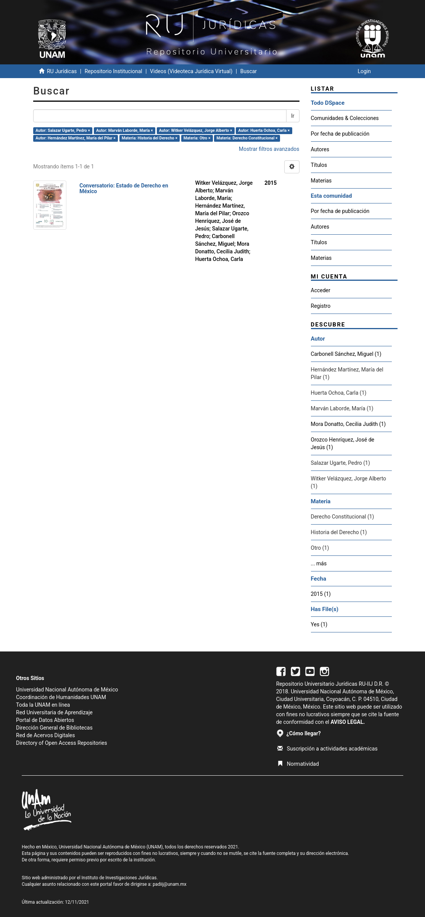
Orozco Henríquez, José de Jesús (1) (343, 443)
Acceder (320, 290)
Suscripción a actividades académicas (327, 749)
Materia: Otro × (197, 138)
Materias (321, 181)
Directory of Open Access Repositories (61, 743)
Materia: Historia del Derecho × (149, 138)
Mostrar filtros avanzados (269, 149)
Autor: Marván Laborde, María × (124, 130)
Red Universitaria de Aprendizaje (54, 712)
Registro (321, 306)
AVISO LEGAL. (347, 722)
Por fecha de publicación (340, 134)
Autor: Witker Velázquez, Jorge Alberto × (195, 130)
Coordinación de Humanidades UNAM (61, 697)
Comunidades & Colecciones (345, 118)
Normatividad (298, 764)
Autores (320, 149)
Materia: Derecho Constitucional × (247, 138)
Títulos (319, 165)
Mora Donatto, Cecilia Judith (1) (348, 424)
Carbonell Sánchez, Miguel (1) (346, 354)
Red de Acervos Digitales (45, 735)
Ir (293, 116)
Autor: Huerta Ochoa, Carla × (264, 130)
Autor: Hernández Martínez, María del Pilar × (75, 138)
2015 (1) (321, 594)
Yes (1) (319, 624)
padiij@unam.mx (170, 884)
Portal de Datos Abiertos (45, 720)
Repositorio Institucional (113, 71)
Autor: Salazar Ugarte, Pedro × (62, 130)
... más (319, 563)
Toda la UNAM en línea (43, 705)
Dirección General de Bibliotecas (54, 728)
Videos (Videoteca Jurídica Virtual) (191, 71)
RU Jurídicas (62, 71)
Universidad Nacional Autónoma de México (67, 690)
